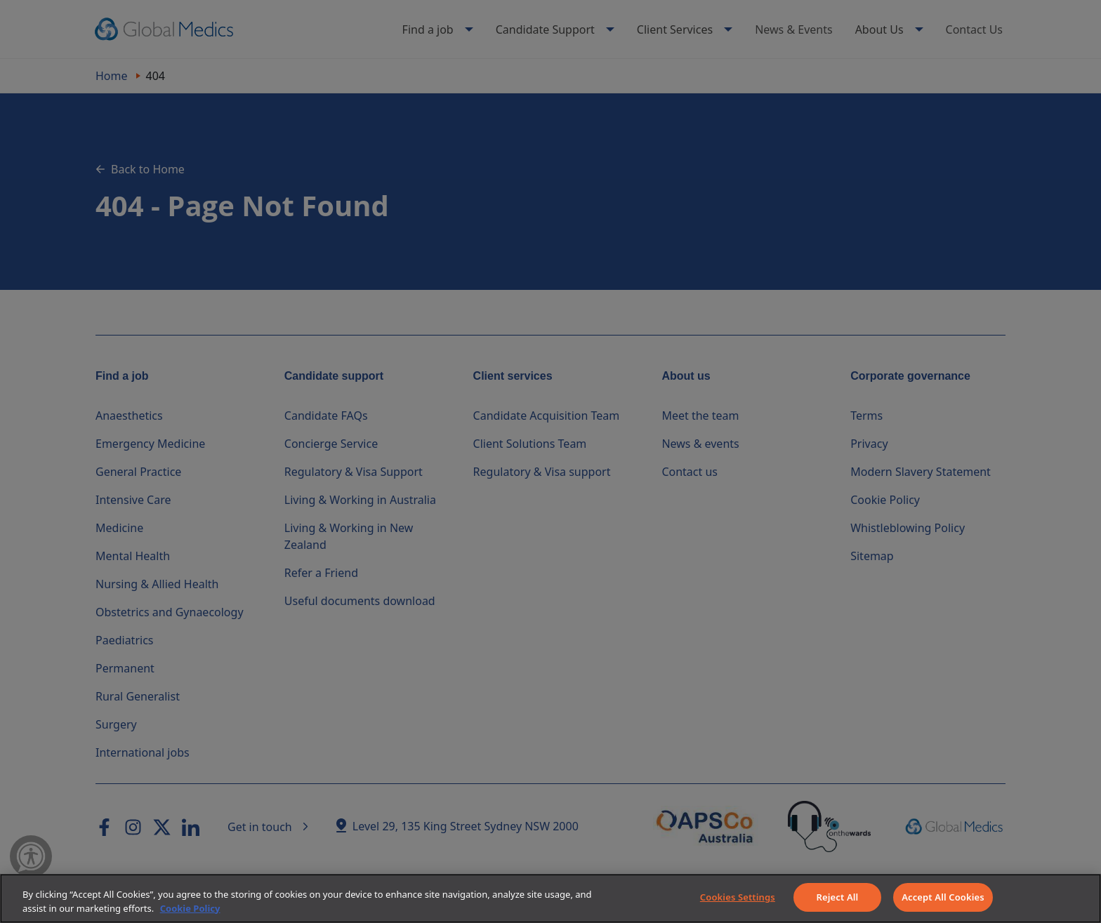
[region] (550, 898)
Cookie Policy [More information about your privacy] (190, 908)
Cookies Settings (737, 897)
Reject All (838, 897)
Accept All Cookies (943, 897)
